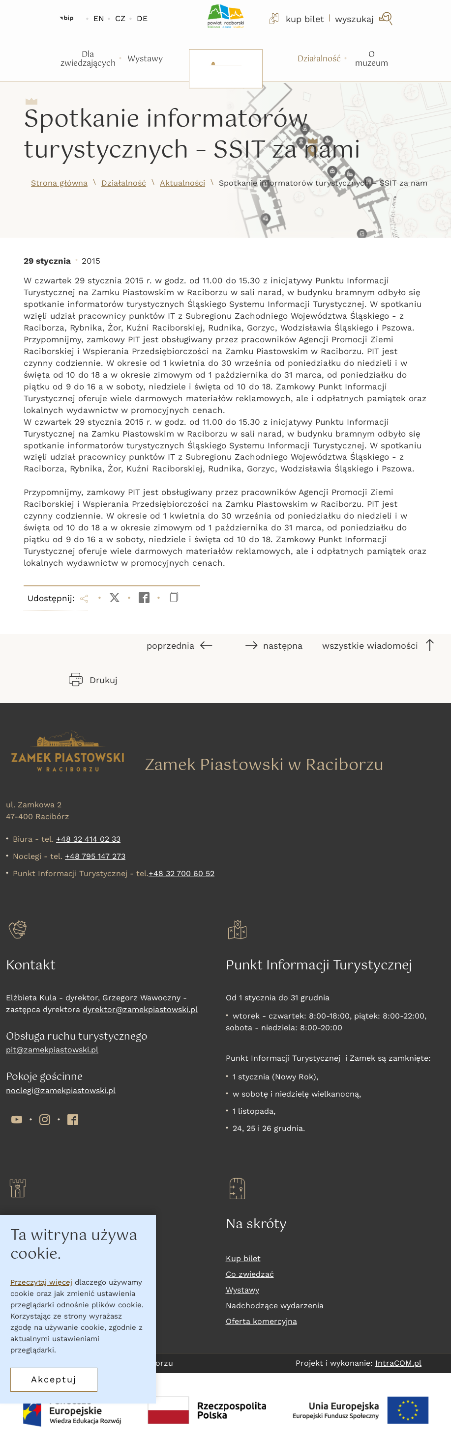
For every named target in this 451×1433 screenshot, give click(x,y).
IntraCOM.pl (398, 1363)
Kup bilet (243, 1258)
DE (142, 18)
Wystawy (242, 1290)
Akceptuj (54, 1379)
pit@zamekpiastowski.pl (52, 1049)
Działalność (123, 183)
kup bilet (295, 19)
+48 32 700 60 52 (181, 873)
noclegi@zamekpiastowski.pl (61, 1090)
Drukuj (93, 680)
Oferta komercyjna (261, 1321)
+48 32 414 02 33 (88, 839)
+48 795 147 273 (95, 856)
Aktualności (182, 183)
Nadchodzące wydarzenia (275, 1305)
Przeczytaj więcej (41, 1282)
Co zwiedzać (250, 1274)
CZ (120, 18)
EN (98, 18)
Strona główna (59, 183)
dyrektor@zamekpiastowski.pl (140, 1009)
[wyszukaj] (364, 18)
